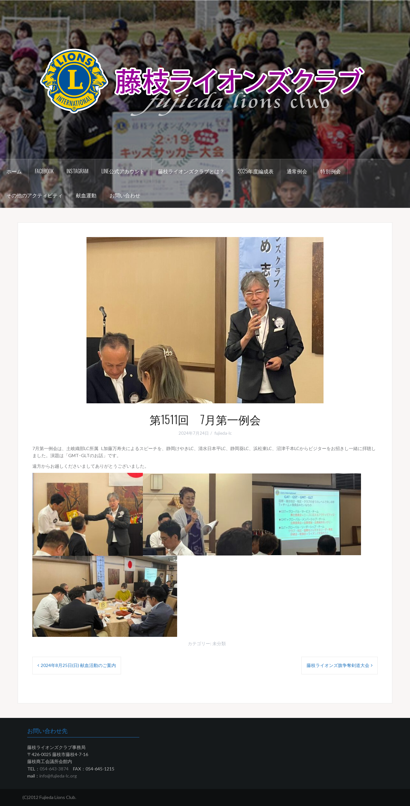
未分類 (219, 643)
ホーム (14, 171)
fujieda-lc (223, 433)
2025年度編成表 (256, 171)
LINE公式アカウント (123, 171)
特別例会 (330, 171)
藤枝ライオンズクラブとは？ (191, 171)
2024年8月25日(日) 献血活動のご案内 (78, 665)
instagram (77, 171)
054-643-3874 (54, 768)
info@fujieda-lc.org (58, 775)
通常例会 (297, 171)
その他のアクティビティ (34, 195)
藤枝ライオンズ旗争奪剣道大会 (338, 665)
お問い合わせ (125, 195)
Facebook (44, 171)
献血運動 (86, 195)
